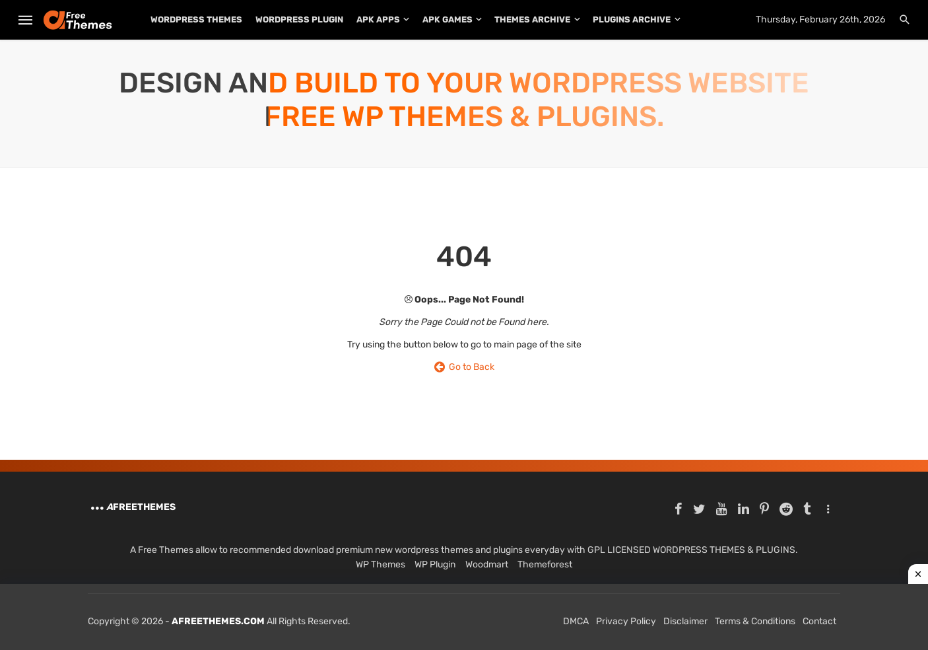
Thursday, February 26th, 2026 (820, 19)
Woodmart (486, 564)
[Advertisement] (464, 617)
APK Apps (378, 19)
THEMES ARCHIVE (532, 19)
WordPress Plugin (299, 19)
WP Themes (380, 564)
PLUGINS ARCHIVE (632, 19)
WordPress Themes (196, 19)
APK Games (447, 19)
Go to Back (464, 367)
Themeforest (544, 564)
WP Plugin (434, 564)
